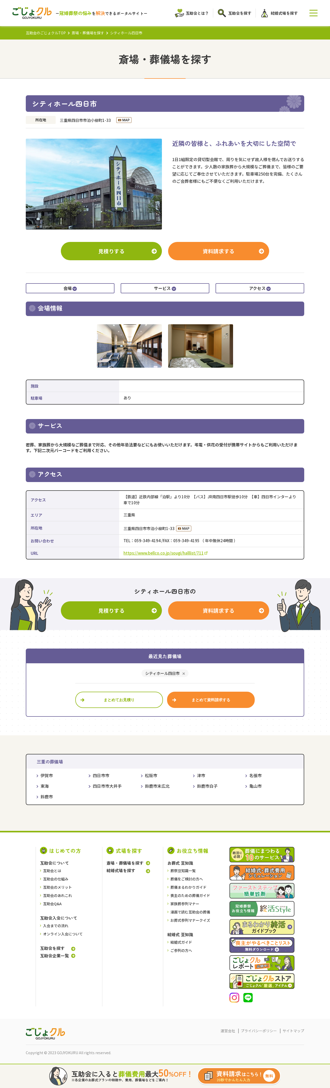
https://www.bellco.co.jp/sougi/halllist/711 (165, 553)
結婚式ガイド (181, 942)
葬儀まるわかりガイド (188, 887)
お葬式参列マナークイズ (190, 920)
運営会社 (228, 1030)
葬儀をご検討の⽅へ (186, 878)
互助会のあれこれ (57, 895)
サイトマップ (293, 1030)
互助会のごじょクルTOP (46, 32)
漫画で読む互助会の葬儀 (190, 911)
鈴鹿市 (46, 796)
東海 (44, 786)
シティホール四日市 (162, 673)
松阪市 (151, 775)
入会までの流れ (55, 925)
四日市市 (101, 775)
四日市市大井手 (107, 786)
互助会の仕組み (55, 878)
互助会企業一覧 (54, 955)
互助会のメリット (57, 887)
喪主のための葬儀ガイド (190, 895)
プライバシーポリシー (259, 1030)
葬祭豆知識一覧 (183, 870)
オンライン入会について (63, 933)
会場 (70, 288)
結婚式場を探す (120, 870)
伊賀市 (46, 775)
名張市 (255, 775)
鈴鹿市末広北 (157, 786)
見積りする (111, 251)
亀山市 (255, 786)
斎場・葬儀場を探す (88, 32)
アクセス (260, 288)
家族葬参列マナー (184, 903)
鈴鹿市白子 (207, 786)
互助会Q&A (52, 903)
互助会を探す (52, 948)
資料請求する (219, 251)
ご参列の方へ (181, 950)
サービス (165, 288)
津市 (201, 775)
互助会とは (52, 870)
